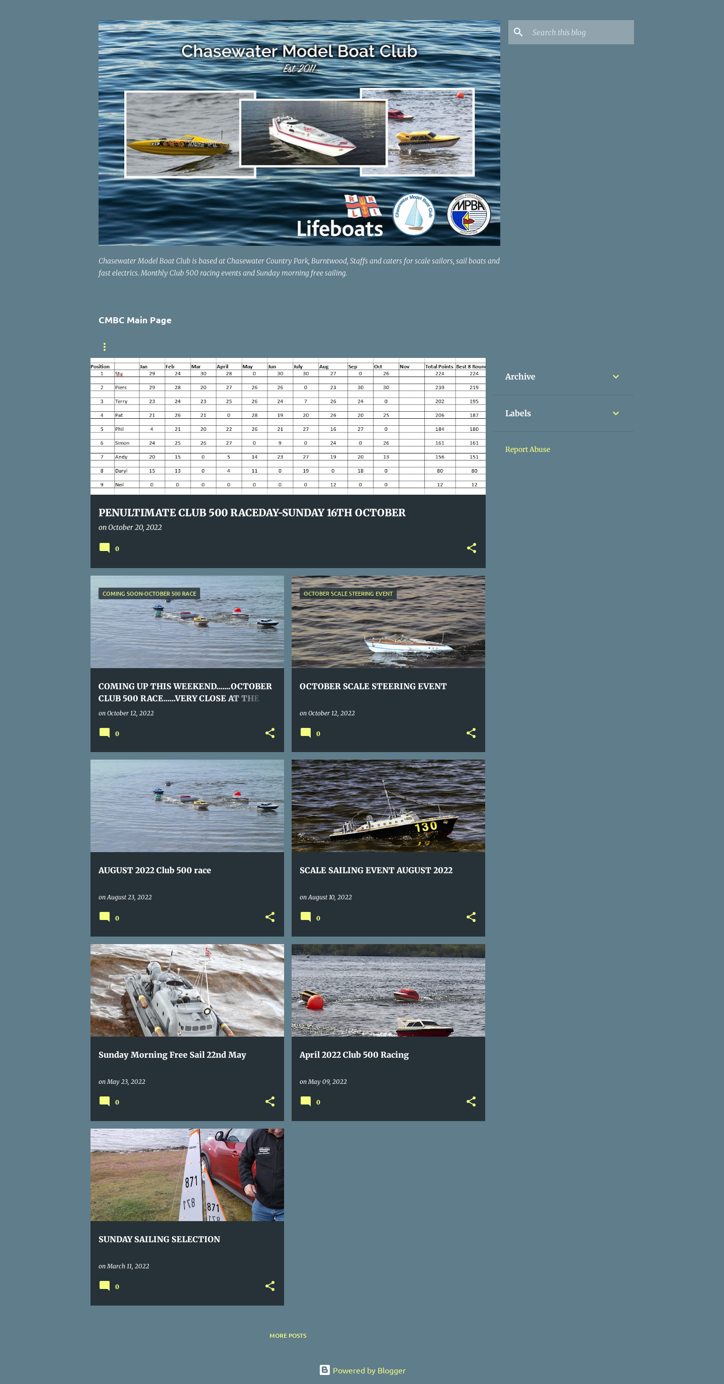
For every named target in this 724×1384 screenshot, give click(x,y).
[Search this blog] (581, 32)
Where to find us (167, 347)
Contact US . (310, 347)
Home (108, 347)
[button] (472, 549)
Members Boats (242, 347)
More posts (287, 1335)
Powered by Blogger (362, 1370)
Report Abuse (527, 449)
